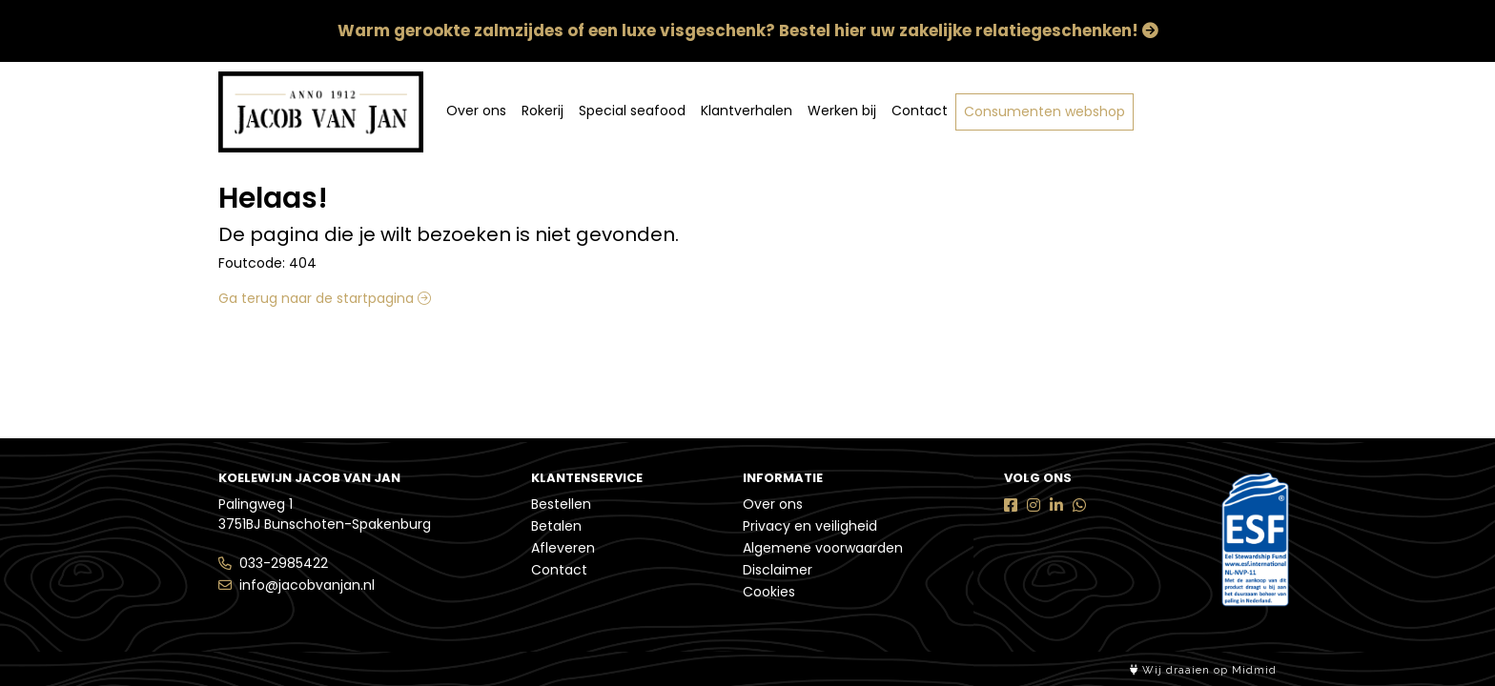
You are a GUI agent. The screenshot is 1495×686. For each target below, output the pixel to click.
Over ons (476, 110)
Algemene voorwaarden (823, 547)
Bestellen (561, 504)
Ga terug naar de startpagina (324, 298)
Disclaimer (777, 569)
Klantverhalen (746, 110)
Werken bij (842, 110)
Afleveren (563, 547)
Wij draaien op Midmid (1203, 670)
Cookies (769, 591)
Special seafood (632, 110)
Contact (919, 110)
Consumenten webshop (1044, 111)
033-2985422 (283, 563)
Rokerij (542, 110)
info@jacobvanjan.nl (307, 585)
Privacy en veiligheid (810, 525)
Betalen (556, 525)
